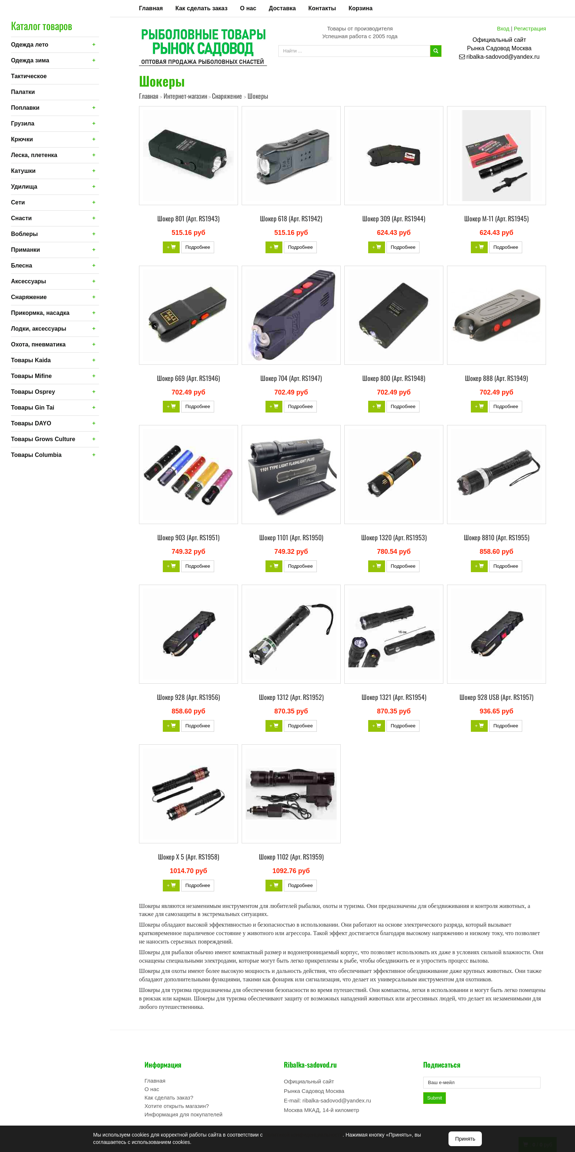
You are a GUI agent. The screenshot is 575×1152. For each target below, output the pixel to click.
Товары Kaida (31, 360)
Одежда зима (30, 60)
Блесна (21, 265)
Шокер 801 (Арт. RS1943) (188, 218)
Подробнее (197, 247)
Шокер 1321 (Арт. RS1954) (394, 697)
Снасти (21, 218)
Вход (503, 28)
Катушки (23, 171)
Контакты (322, 8)
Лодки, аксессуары (38, 329)
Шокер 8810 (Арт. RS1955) (497, 537)
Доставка (282, 8)
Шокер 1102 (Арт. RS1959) (291, 856)
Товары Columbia (36, 455)
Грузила (22, 123)
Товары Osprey (33, 392)
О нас (248, 8)
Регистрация (530, 28)
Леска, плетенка (34, 155)
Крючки (22, 139)
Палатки (23, 92)
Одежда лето (29, 44)
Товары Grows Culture (43, 439)
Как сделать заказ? (168, 1097)
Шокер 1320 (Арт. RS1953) (394, 537)
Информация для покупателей (183, 1114)
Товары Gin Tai (32, 407)
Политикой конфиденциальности (303, 1135)
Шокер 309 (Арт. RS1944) (393, 218)
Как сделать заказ (201, 8)
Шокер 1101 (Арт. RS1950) (291, 537)
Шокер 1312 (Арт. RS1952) (291, 697)
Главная (151, 8)
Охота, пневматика (38, 344)
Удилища (24, 186)
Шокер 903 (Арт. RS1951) (188, 537)
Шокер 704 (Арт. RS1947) (291, 378)
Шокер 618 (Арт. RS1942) (291, 218)
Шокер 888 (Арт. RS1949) (496, 378)
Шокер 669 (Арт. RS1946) (188, 378)
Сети (18, 202)
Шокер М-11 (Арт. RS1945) (496, 218)
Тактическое (29, 76)
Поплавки (25, 108)
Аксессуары (28, 281)
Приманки (25, 250)
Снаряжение (29, 297)
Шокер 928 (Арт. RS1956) (188, 697)
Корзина (360, 8)
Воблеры (24, 234)
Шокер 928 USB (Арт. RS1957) (496, 697)
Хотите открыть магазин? (176, 1106)
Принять (465, 1139)
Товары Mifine (31, 376)
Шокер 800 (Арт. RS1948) (393, 378)
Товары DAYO (31, 423)
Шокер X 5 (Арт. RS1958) (188, 856)
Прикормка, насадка (40, 313)
